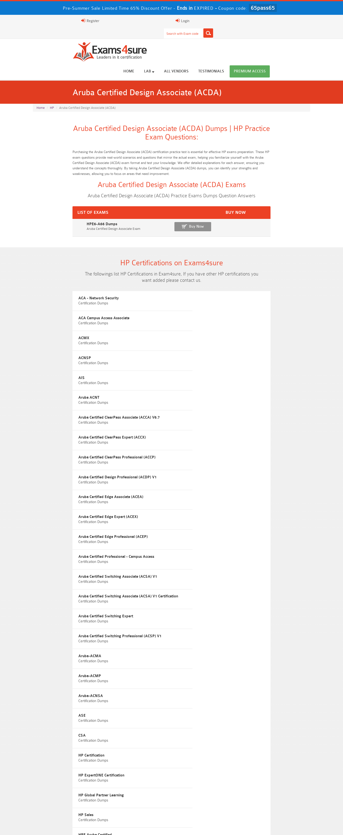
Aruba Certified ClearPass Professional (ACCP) (265, 340)
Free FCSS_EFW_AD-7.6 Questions (275, 627)
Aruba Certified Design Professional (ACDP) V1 (170, 362)
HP (52, 83)
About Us (58, 826)
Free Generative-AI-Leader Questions (206, 627)
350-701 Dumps (206, 788)
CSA (135, 476)
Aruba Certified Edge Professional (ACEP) (166, 384)
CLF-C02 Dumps (137, 797)
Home (172, 39)
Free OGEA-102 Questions (206, 618)
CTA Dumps (67, 806)
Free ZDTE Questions (275, 582)
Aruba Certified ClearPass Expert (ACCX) (165, 340)
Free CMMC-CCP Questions (136, 600)
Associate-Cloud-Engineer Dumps (137, 788)
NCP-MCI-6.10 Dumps (137, 806)
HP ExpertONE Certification (59, 498)
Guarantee (98, 826)
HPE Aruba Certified (53, 519)
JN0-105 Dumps (206, 797)
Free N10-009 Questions (67, 591)
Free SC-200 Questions (68, 618)
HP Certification (239, 476)
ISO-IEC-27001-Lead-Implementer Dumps (275, 788)
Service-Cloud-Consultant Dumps (206, 779)
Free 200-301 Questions (137, 591)
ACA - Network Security (56, 296)
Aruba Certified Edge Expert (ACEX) (66, 384)
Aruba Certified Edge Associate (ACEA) (258, 362)
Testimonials (254, 39)
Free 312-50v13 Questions (137, 609)
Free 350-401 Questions (275, 591)
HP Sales (234, 498)
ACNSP (42, 318)
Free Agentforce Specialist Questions (136, 627)
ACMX (231, 296)
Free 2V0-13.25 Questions (206, 582)
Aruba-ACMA (47, 454)
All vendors (219, 39)
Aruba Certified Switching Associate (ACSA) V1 (76, 406)
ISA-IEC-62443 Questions (67, 627)
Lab (192, 39)
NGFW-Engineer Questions (275, 618)
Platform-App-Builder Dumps (275, 779)
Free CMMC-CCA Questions (275, 600)
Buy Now (290, 211)
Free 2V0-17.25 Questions (67, 600)
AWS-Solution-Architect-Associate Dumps (67, 779)
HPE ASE (139, 519)
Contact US (159, 826)
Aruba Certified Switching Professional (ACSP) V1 (265, 430)
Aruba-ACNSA (238, 454)
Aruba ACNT (236, 318)
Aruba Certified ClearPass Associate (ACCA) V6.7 (72, 342)
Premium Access (293, 39)
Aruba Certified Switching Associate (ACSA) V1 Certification (170, 408)
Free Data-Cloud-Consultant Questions (137, 636)
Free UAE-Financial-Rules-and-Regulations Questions (276, 638)
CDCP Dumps (275, 797)
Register (254, 20)
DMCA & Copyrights (191, 826)
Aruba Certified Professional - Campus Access (264, 384)
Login (279, 20)
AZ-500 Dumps (67, 788)
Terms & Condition (128, 826)
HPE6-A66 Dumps (49, 208)
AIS (135, 318)
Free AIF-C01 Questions (206, 600)
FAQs (77, 826)
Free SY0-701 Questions (68, 582)
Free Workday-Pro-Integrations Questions (206, 636)
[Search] (219, 20)
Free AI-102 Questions (67, 609)
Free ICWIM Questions (206, 609)
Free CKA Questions (275, 609)
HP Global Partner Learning (154, 498)
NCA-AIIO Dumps (206, 806)
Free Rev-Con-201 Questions (136, 582)
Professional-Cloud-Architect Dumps (137, 779)
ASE (40, 476)
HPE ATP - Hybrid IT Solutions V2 (254, 519)
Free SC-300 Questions (137, 618)
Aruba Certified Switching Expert (253, 406)
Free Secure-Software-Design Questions (67, 636)
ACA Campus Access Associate (157, 296)
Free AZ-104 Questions (206, 591)
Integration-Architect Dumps (67, 797)
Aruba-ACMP (143, 454)
